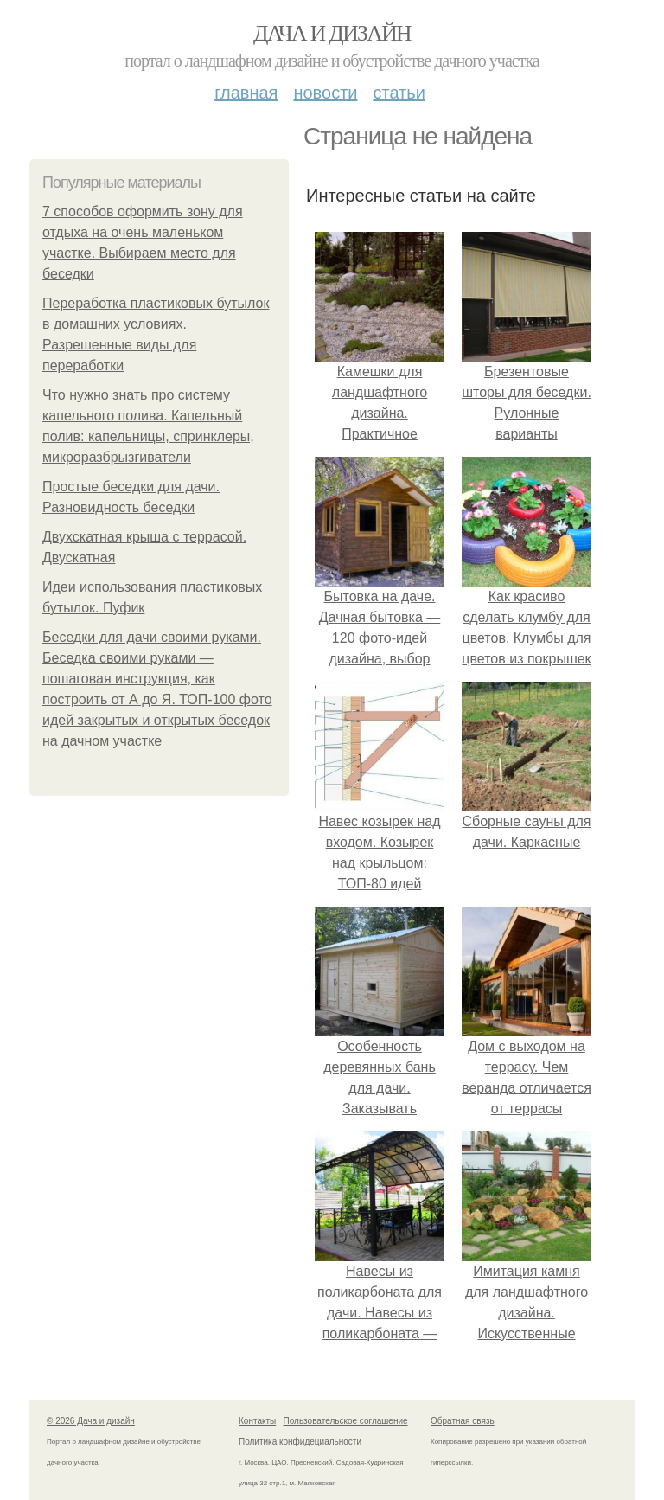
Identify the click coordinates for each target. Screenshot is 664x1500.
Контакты (257, 1421)
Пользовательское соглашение (346, 1421)
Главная (246, 92)
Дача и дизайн (332, 33)
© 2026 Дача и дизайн (91, 1421)
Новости (325, 92)
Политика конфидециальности (300, 1441)
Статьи (399, 92)
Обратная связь (463, 1421)
